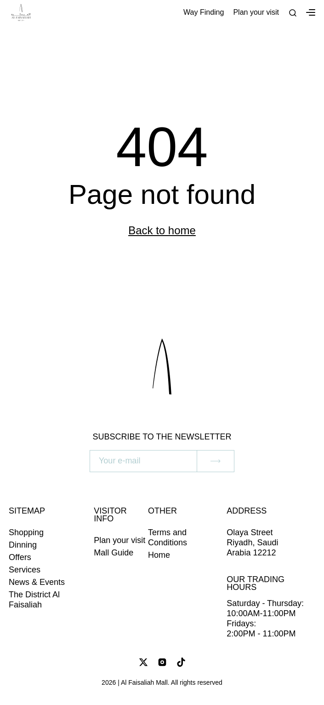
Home (159, 555)
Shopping (26, 532)
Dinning (23, 544)
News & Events (37, 582)
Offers (20, 557)
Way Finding (203, 12)
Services (24, 569)
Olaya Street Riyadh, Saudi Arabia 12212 (252, 542)
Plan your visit (256, 12)
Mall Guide (113, 552)
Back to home (162, 230)
